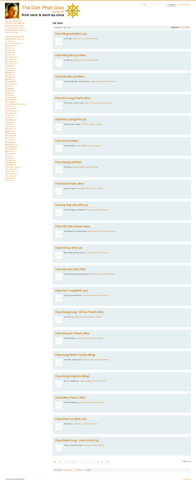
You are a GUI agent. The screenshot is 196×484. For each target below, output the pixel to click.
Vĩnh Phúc (10, 178)
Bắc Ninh (10, 52)
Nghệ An (9, 131)
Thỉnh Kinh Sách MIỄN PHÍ (14, 23)
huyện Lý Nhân (78, 60)
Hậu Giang (10, 102)
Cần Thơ (10, 68)
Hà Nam (10, 91)
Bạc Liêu (10, 50)
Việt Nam (95, 39)
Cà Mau (9, 66)
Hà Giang (9, 88)
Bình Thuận (11, 64)
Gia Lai (9, 86)
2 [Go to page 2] (69, 462)
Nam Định (10, 129)
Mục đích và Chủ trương (14, 28)
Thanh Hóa (10, 165)
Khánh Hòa (11, 111)
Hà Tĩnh (9, 95)
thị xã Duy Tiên (95, 274)
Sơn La (8, 156)
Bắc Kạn (9, 48)
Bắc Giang (10, 46)
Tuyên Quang (11, 174)
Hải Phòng (10, 100)
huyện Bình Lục (78, 39)
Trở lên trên (187, 479)
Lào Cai (9, 124)
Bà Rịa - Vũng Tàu (13, 43)
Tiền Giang (10, 169)
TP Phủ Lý (84, 124)
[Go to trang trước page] (60, 462)
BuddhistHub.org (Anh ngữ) (15, 30)
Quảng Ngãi (11, 147)
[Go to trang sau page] (102, 462)
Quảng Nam (11, 144)
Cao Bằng (9, 70)
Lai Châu (9, 118)
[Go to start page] (55, 462)
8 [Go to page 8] (93, 462)
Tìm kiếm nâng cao (184, 5)
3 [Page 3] (73, 462)
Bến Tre (9, 55)
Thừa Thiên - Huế (13, 167)
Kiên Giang (11, 113)
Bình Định (10, 59)
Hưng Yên (10, 109)
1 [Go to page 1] (65, 462)
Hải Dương (11, 97)
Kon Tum (9, 115)
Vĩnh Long (10, 176)
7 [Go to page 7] (89, 462)
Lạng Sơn (9, 122)
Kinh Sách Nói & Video (13, 21)
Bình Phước (11, 61)
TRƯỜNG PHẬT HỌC (14, 39)
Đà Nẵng (10, 73)
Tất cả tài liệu (185, 27)
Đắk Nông (10, 77)
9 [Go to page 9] (97, 462)
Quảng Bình (10, 142)
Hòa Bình (10, 106)
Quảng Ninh (10, 149)
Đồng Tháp (11, 84)
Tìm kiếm (171, 5)
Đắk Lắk (10, 75)
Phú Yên (10, 140)
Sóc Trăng (10, 153)
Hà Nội (9, 93)
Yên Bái (9, 180)
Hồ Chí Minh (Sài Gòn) (15, 104)
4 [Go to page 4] (77, 462)
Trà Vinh (10, 171)
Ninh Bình (10, 133)
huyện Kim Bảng (88, 360)
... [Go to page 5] (81, 462)
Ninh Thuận (10, 136)
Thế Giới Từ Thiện (11, 32)
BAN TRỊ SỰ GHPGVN (15, 37)
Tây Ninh (9, 158)
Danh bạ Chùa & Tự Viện (14, 25)
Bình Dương (11, 57)
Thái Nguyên (10, 162)
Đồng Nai (10, 82)
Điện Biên (9, 79)
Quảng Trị (10, 151)
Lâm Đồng (10, 120)
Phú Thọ (9, 138)
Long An (10, 127)
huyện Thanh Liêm (91, 103)
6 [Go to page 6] (85, 462)
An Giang (10, 41)
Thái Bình (10, 160)
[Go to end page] (107, 462)
